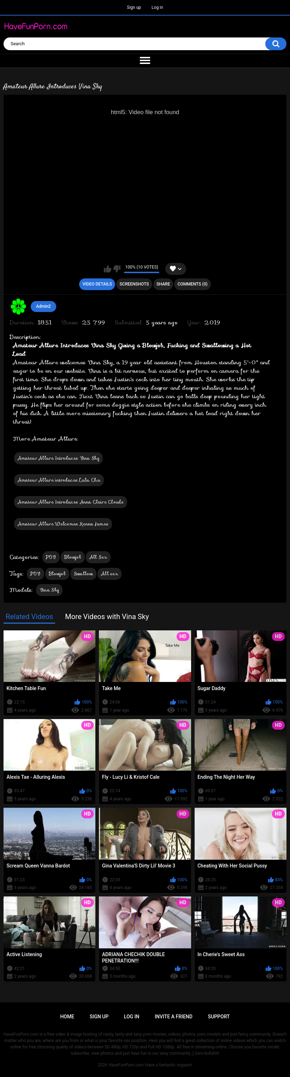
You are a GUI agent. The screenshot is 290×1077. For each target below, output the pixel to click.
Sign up (134, 7)
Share (163, 284)
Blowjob (72, 557)
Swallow (83, 573)
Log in (157, 7)
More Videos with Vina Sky (107, 616)
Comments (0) (193, 284)
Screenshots (134, 284)
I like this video (107, 268)
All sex (109, 573)
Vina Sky (49, 590)
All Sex (98, 557)
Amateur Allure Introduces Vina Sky (58, 458)
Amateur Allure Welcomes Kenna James (63, 523)
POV (51, 557)
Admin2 (43, 306)
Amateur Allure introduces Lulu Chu (59, 480)
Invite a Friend (174, 1016)
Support (219, 1016)
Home (67, 1016)
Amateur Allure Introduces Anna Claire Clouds (71, 502)
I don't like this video (116, 268)
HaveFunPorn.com (126, 1065)
